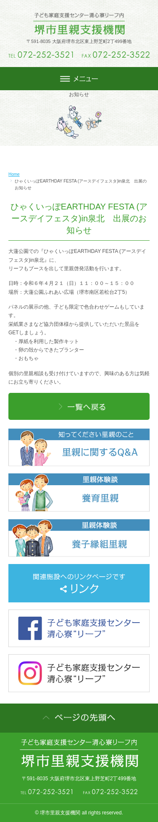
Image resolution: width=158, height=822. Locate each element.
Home (14, 174)
